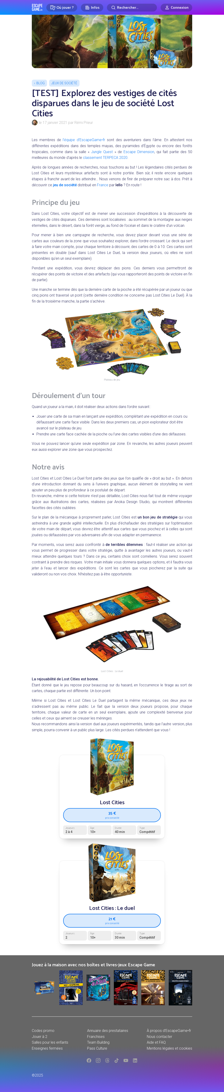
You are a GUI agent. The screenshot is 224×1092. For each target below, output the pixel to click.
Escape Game (37, 7)
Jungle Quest (102, 152)
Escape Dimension (139, 152)
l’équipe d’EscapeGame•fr (84, 140)
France (102, 185)
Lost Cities (112, 802)
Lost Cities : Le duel (112, 908)
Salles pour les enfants (50, 1042)
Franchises (96, 1036)
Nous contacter (159, 1036)
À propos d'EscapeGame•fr (169, 1030)
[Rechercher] (132, 8)
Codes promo (43, 1030)
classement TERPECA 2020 (105, 157)
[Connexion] (176, 8)
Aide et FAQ (156, 1042)
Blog (40, 83)
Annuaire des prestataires (107, 1030)
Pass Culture (97, 1048)
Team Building (98, 1042)
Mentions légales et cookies (169, 1048)
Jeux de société (64, 83)
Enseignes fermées (47, 1048)
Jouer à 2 (39, 1036)
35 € (112, 814)
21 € (112, 920)
